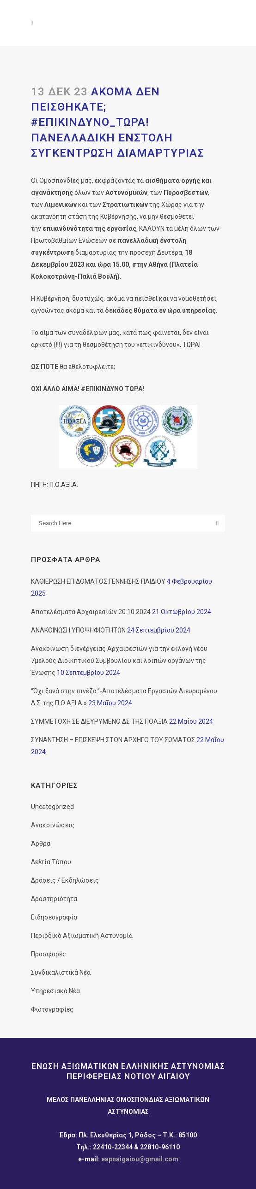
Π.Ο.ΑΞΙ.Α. (63, 484)
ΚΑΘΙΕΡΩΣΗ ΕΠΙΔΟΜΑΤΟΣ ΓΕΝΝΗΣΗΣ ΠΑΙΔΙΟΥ (98, 581)
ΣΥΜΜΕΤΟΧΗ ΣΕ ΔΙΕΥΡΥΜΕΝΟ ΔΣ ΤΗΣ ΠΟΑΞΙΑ (99, 721)
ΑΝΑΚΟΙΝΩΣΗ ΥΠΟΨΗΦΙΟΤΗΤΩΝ (78, 630)
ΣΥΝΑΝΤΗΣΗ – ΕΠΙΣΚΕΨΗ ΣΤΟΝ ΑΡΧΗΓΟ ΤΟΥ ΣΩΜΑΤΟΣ (113, 740)
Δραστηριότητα (54, 898)
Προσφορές (48, 954)
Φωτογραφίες (52, 1009)
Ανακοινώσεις (52, 825)
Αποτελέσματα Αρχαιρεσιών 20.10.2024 (91, 611)
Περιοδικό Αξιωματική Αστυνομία (82, 935)
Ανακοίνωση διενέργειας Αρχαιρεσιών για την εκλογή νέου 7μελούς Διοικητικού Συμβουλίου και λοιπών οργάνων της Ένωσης (119, 660)
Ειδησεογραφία (54, 917)
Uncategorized (52, 806)
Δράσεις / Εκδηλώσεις (65, 880)
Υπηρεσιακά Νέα (55, 991)
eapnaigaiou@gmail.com (139, 1159)
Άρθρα (40, 843)
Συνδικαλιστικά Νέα (61, 972)
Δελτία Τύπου (51, 862)
